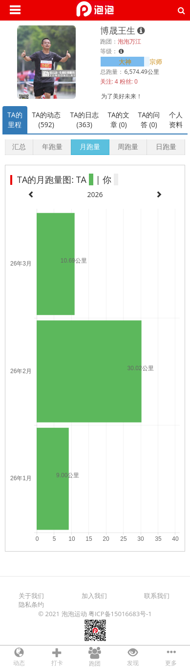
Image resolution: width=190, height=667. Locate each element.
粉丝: (126, 81)
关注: (106, 81)
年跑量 (52, 146)
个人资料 (176, 119)
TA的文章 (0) (118, 119)
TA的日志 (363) (84, 119)
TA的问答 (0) (149, 119)
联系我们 (156, 595)
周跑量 (128, 146)
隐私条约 (31, 604)
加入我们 (94, 595)
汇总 (19, 146)
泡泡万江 (129, 41)
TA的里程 (14, 119)
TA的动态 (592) (46, 119)
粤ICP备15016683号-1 (120, 613)
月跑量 (90, 146)
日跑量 (166, 146)
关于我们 (31, 595)
